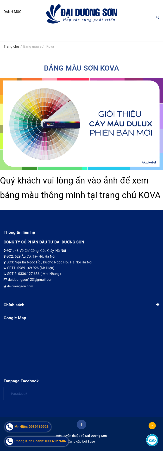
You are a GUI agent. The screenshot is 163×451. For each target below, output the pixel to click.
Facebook (19, 393)
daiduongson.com (18, 286)
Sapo (91, 441)
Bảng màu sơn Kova (81, 68)
